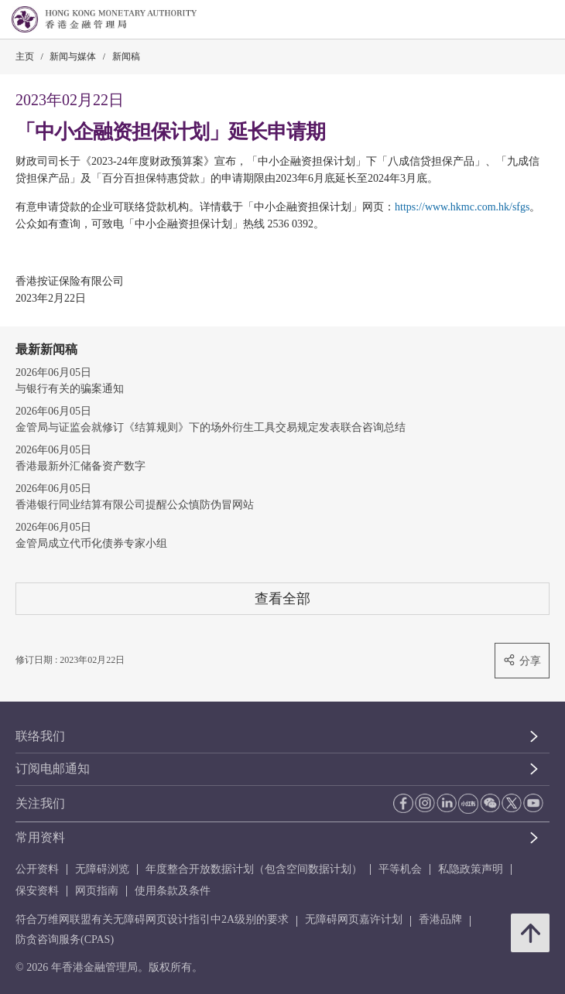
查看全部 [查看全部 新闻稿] (282, 598)
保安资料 (37, 891)
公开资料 (37, 869)
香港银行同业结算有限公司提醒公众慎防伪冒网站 (134, 505)
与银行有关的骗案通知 (69, 389)
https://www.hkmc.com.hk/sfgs (462, 207)
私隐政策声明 (470, 869)
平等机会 (400, 869)
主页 (24, 56)
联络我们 (40, 736)
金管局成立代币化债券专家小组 (91, 543)
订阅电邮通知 (52, 768)
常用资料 (40, 837)
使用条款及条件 (173, 891)
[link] (513, 20)
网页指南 (96, 891)
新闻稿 (126, 56)
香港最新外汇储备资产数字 (80, 466)
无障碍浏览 (102, 869)
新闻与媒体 (73, 56)
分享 (522, 660)
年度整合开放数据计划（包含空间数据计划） (254, 869)
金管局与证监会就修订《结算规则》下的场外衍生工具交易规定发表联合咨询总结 (210, 427)
